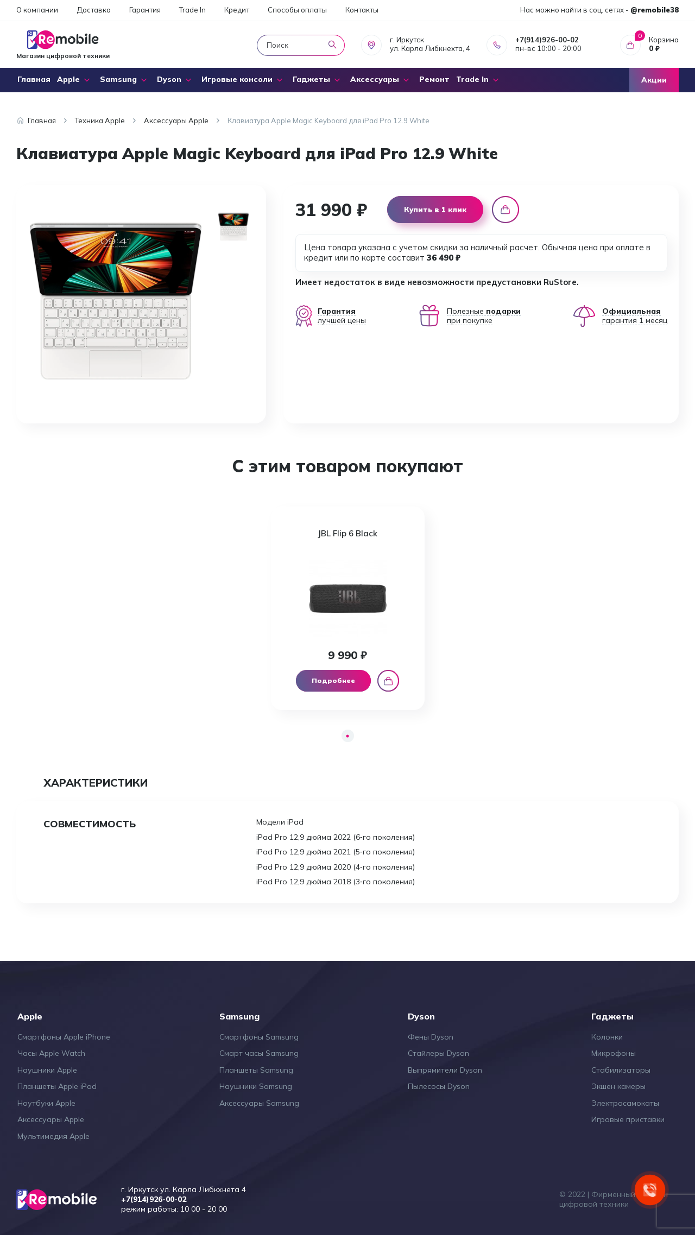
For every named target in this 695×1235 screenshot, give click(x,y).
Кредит (236, 9)
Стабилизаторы (620, 1070)
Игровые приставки (628, 1119)
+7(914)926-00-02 (547, 39)
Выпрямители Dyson (445, 1070)
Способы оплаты (297, 9)
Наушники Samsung (255, 1086)
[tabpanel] (348, 608)
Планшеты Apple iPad (57, 1086)
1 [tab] (348, 736)
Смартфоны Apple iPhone (63, 1037)
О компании (37, 9)
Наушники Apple (47, 1070)
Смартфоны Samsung (259, 1037)
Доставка (94, 9)
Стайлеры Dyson (438, 1053)
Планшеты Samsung (256, 1070)
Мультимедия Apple (53, 1136)
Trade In (192, 9)
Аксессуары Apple (50, 1119)
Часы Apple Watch (51, 1053)
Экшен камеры (618, 1086)
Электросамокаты (625, 1103)
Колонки (607, 1037)
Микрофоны (613, 1053)
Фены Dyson (430, 1037)
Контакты (361, 9)
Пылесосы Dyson (439, 1086)
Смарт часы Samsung (259, 1053)
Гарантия (145, 9)
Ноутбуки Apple (46, 1103)
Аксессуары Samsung (259, 1103)
